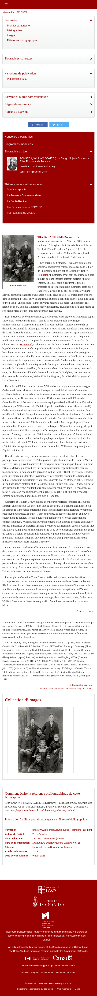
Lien (24, 285)
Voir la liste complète (21, 213)
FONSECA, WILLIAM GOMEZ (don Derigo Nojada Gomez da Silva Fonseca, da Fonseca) (55, 160)
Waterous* (25, 344)
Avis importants (64, 989)
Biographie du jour (16, 151)
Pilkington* (43, 274)
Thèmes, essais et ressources (23, 184)
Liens (77, 989)
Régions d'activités (16, 111)
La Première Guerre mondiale (24, 195)
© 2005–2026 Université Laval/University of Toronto (66, 688)
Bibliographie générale (81, 684)
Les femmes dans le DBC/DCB (24, 207)
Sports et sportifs (16, 189)
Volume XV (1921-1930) (15, 12)
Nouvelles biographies (18, 136)
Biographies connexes (18, 58)
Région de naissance (17, 104)
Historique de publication (20, 73)
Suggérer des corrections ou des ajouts (35, 989)
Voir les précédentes (34, 172)
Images (11, 35)
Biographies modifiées (18, 144)
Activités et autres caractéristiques (26, 97)
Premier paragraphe (18, 25)
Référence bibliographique (22, 40)
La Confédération (17, 201)
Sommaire (11, 20)
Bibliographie (14, 30)
